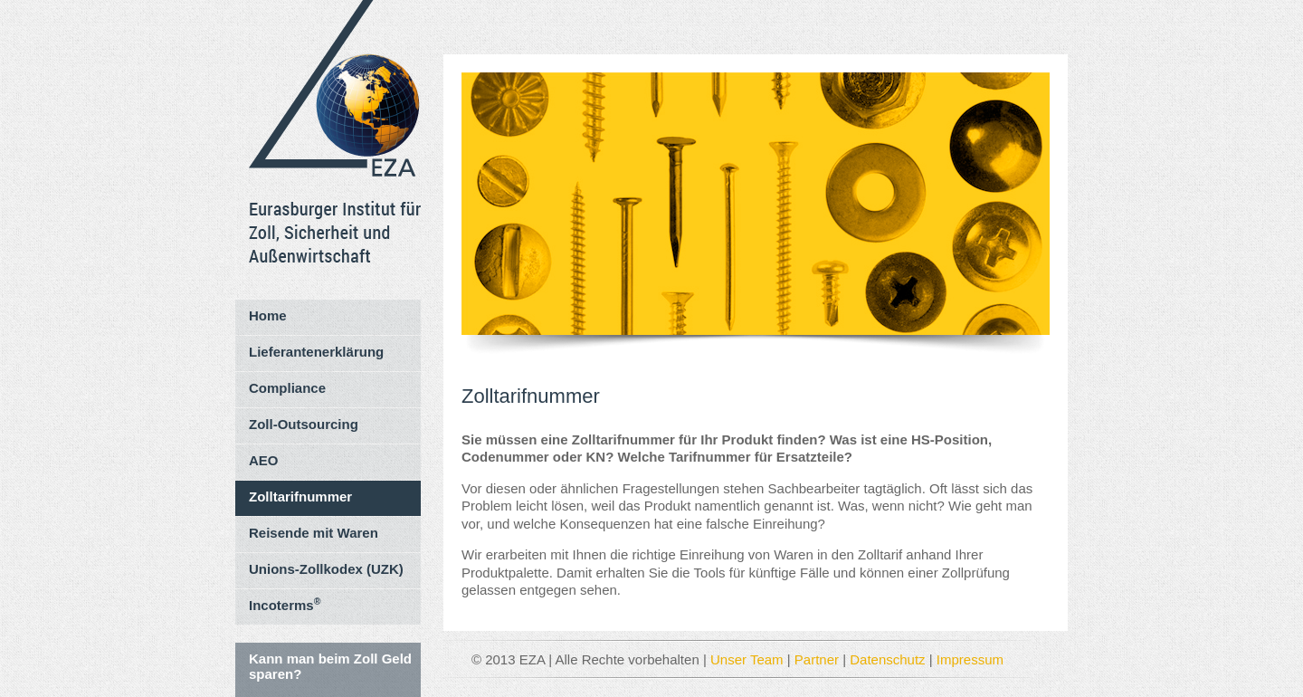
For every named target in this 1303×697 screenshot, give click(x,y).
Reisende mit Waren (313, 532)
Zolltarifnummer (300, 496)
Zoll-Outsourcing (303, 424)
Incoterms (284, 604)
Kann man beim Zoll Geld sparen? (330, 666)
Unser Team (747, 659)
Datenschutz (887, 659)
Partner (816, 659)
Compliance (287, 388)
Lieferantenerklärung (316, 351)
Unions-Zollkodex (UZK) (326, 569)
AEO (264, 460)
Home (268, 315)
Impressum (970, 659)
